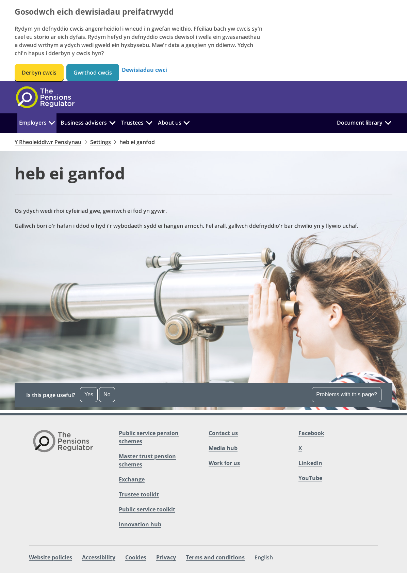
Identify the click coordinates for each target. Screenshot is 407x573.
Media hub (223, 448)
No (106, 394)
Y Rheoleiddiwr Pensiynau (48, 142)
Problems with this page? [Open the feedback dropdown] (346, 394)
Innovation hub (140, 524)
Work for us (224, 463)
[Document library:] (388, 122)
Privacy (166, 557)
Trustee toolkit (139, 494)
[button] (203, 395)
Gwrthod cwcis (93, 72)
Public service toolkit (147, 509)
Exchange (132, 479)
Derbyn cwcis (39, 72)
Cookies (135, 557)
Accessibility (98, 557)
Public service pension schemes (149, 437)
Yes (88, 394)
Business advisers (84, 122)
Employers (33, 122)
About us (169, 122)
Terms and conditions (215, 557)
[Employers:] (52, 122)
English (264, 557)
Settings (100, 142)
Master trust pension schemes (147, 460)
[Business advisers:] (112, 122)
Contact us (223, 433)
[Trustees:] (149, 122)
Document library (359, 122)
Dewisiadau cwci (144, 70)
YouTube (310, 478)
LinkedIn (310, 463)
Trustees (132, 122)
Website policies (50, 557)
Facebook (311, 433)
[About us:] (186, 122)
